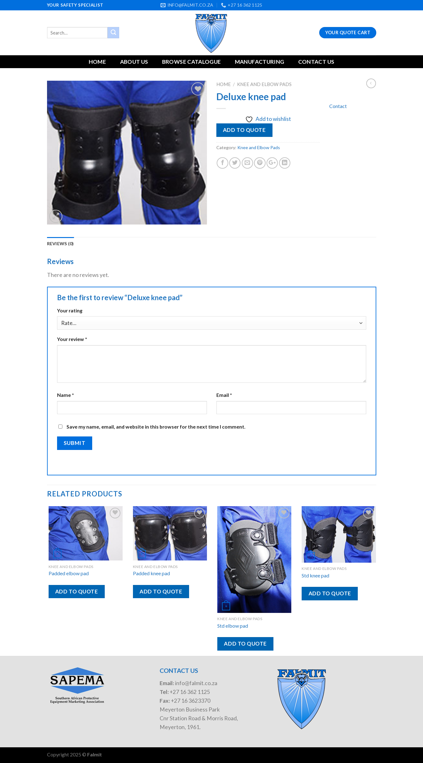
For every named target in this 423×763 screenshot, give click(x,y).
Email (224, 395)
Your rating (69, 310)
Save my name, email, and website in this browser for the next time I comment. (156, 427)
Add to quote (244, 130)
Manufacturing (259, 61)
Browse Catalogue (191, 61)
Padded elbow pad (69, 573)
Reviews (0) (60, 243)
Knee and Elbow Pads (264, 84)
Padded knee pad (151, 573)
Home (97, 61)
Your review (72, 339)
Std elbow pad (232, 626)
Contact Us (316, 61)
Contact (338, 106)
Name (65, 395)
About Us (134, 61)
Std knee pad (315, 575)
